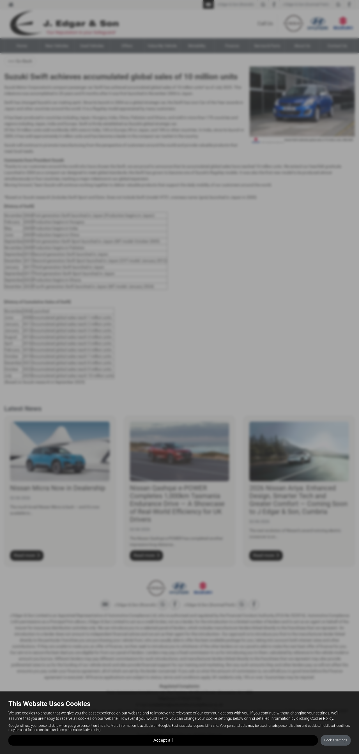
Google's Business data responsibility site (188, 726)
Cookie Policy (321, 718)
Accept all (163, 740)
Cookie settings (335, 740)
